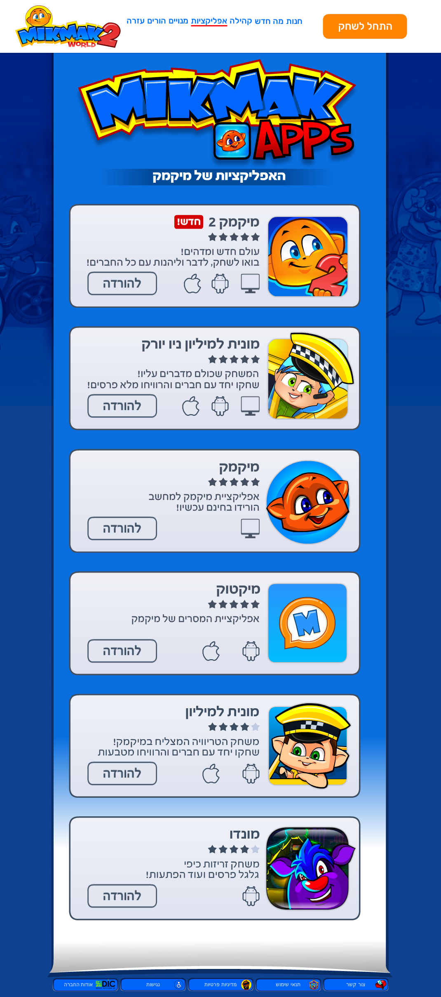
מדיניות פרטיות (220, 985)
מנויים (178, 21)
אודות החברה (85, 985)
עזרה (136, 21)
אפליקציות (209, 21)
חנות (294, 21)
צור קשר (355, 985)
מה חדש (269, 21)
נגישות (153, 985)
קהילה (241, 21)
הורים (156, 21)
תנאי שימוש (288, 985)
